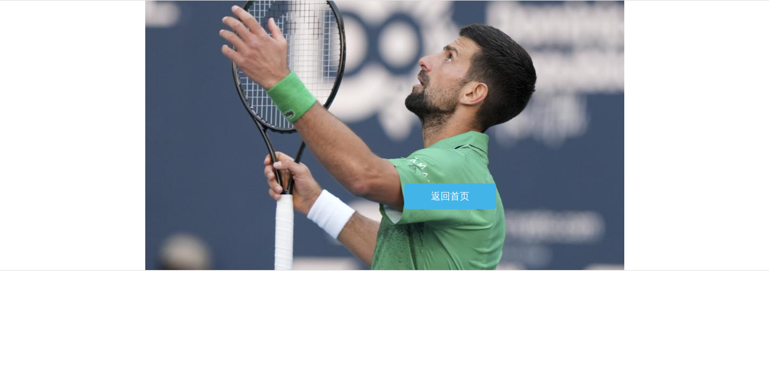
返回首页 (450, 196)
